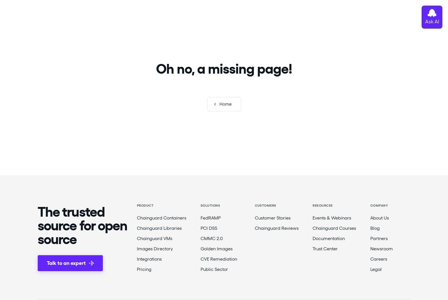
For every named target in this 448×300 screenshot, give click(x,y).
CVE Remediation (219, 259)
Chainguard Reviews (277, 228)
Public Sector (214, 269)
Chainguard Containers (161, 218)
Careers (378, 259)
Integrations (149, 259)
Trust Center (325, 248)
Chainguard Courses (334, 228)
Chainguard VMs (154, 238)
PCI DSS (209, 228)
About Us (379, 218)
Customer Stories (273, 218)
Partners (379, 238)
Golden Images (217, 248)
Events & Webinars (332, 218)
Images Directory (155, 248)
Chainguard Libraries (159, 228)
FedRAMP (211, 218)
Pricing (144, 269)
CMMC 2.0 (212, 238)
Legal (376, 269)
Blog (375, 228)
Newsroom (381, 248)
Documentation (329, 238)
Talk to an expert (70, 263)
